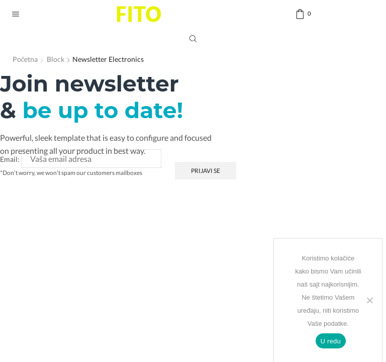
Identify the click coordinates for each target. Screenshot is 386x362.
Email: (10, 159)
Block (55, 59)
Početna (25, 59)
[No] (369, 300)
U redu (331, 341)
